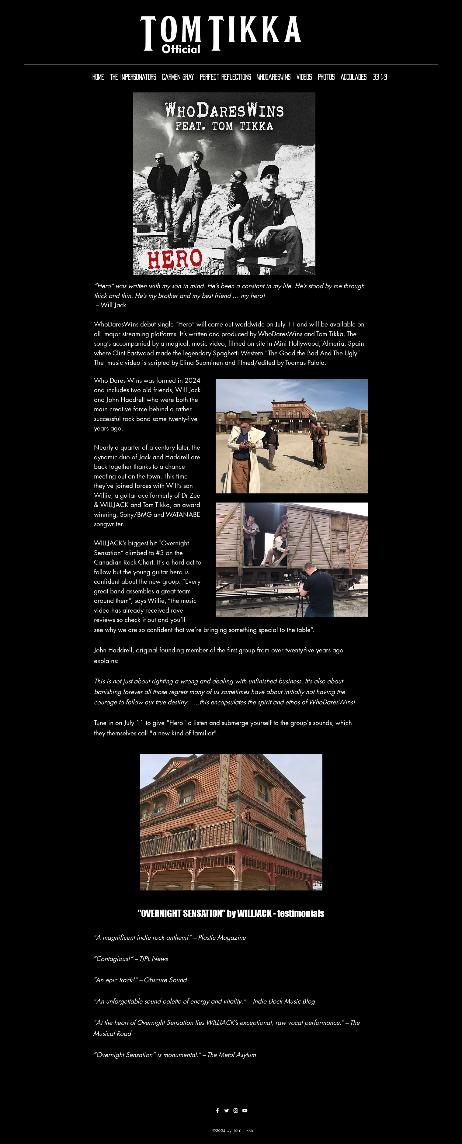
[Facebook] (217, 1111)
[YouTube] (245, 1111)
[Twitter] (227, 1111)
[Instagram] (236, 1111)
